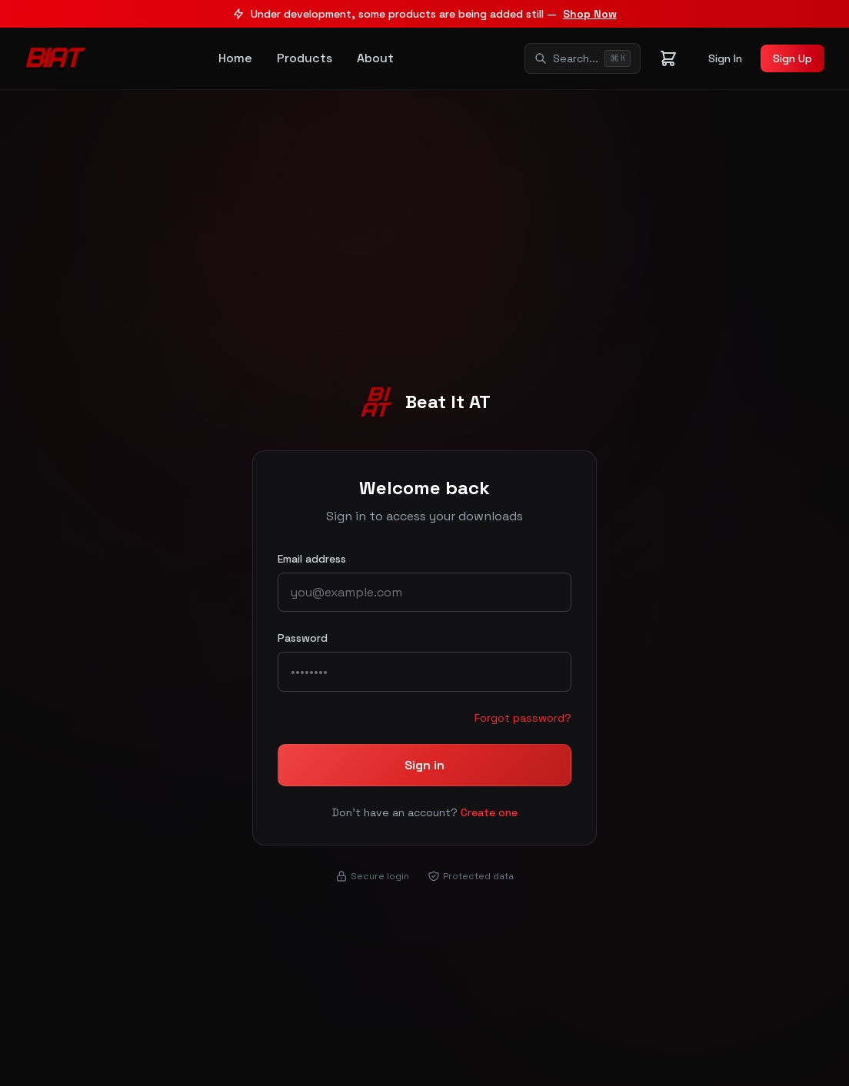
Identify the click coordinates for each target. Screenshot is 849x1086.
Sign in (424, 765)
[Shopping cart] (668, 58)
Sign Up (792, 58)
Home (235, 58)
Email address (312, 559)
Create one (489, 812)
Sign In (725, 58)
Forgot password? (522, 718)
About (375, 58)
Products (304, 58)
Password (303, 638)
